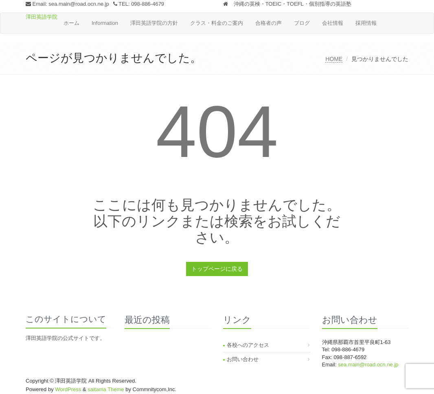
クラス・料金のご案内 (216, 23)
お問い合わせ (243, 359)
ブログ (302, 23)
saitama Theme (106, 389)
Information (105, 23)
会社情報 (332, 23)
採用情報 (366, 23)
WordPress (68, 389)
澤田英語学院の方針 (154, 23)
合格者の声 (268, 23)
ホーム (71, 23)
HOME (333, 59)
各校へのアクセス (248, 345)
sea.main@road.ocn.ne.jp (78, 4)
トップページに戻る (217, 269)
